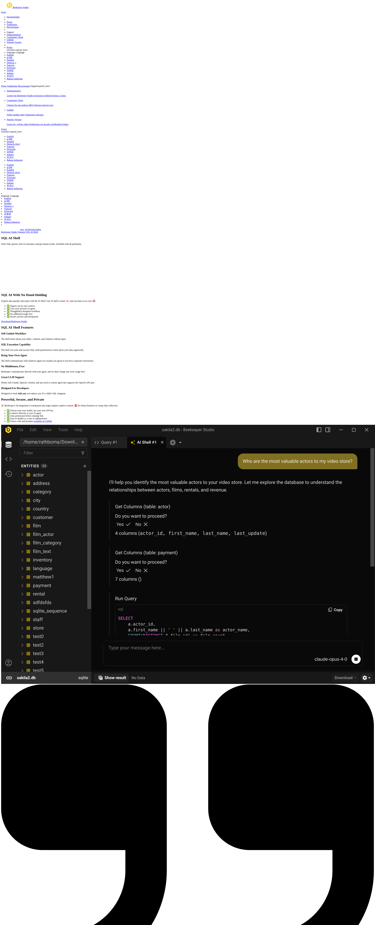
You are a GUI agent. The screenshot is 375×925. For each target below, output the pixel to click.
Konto (9, 47)
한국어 (10, 76)
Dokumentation (14, 34)
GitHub (10, 40)
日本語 (10, 70)
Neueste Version (14, 42)
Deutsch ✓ (11, 63)
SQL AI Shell (32, 232)
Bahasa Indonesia (15, 79)
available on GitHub (43, 421)
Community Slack (15, 37)
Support (10, 32)
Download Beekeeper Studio (14, 321)
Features (21, 232)
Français (10, 65)
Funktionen (12, 24)
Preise (9, 22)
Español (10, 60)
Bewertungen (13, 27)
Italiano (10, 73)
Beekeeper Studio (9, 232)
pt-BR (9, 57)
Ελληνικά (11, 68)
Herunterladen (13, 17)
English (10, 55)
